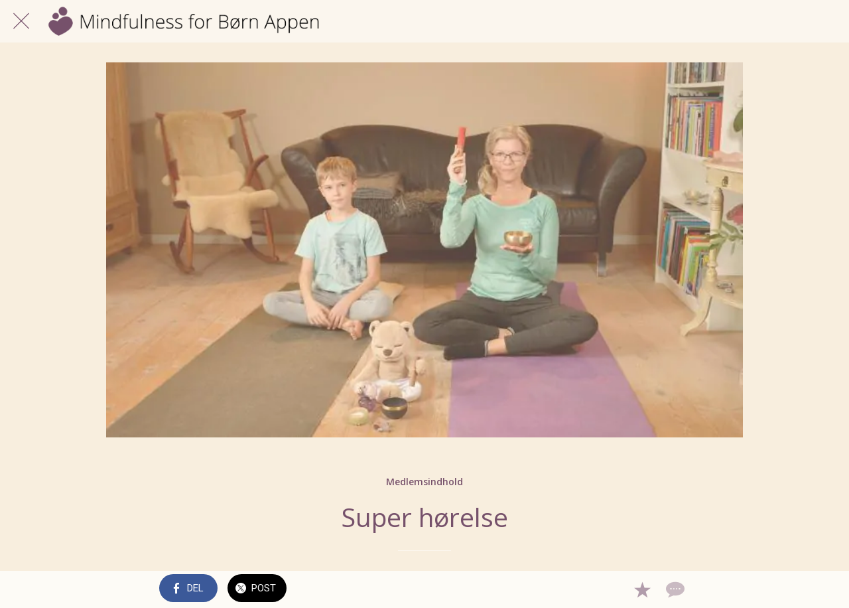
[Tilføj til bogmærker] (642, 589)
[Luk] (21, 21)
